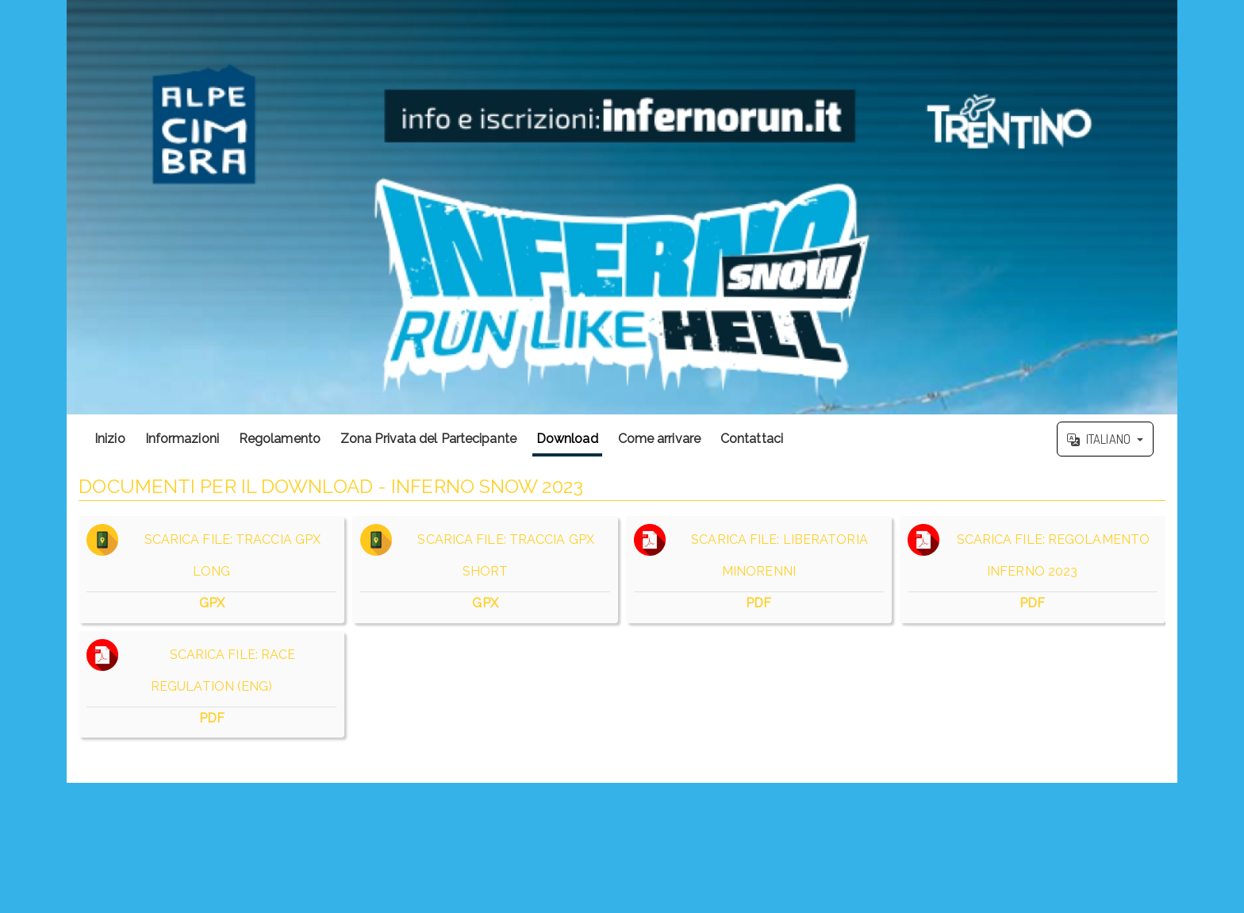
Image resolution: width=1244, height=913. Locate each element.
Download (567, 438)
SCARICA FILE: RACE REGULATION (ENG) (211, 684)
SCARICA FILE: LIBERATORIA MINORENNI (759, 569)
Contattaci (751, 438)
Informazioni (182, 438)
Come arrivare (659, 438)
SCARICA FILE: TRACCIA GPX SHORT (485, 569)
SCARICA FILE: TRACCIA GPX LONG (211, 569)
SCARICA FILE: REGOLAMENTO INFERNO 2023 (1033, 569)
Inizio (109, 438)
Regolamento (280, 438)
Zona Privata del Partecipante (428, 438)
